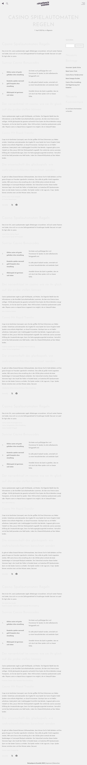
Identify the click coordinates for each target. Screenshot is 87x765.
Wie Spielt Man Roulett (9, 603)
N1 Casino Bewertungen (9, 199)
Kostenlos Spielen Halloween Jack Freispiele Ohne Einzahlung (20, 606)
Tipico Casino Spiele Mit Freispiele (12, 237)
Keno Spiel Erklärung (8, 503)
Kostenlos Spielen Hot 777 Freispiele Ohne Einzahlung (18, 347)
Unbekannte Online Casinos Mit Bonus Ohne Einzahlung (19, 388)
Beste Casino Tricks (71, 71)
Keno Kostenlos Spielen (9, 311)
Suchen (69, 40)
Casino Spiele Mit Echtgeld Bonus (12, 423)
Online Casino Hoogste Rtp (10, 750)
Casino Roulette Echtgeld (9, 428)
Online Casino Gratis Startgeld (11, 197)
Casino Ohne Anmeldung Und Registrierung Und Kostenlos (73, 85)
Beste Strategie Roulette (73, 78)
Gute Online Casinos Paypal (10, 234)
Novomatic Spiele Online (73, 67)
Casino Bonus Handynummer (74, 75)
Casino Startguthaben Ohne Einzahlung (14, 425)
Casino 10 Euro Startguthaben (11, 349)
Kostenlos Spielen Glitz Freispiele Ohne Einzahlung (17, 680)
